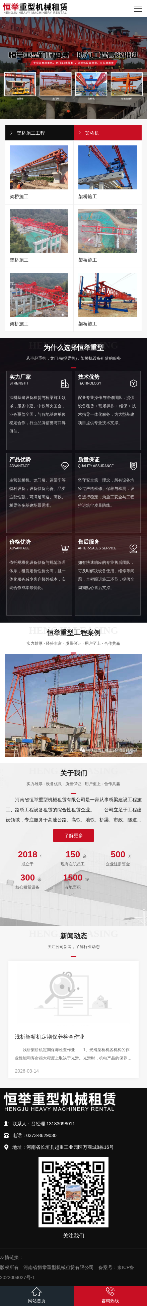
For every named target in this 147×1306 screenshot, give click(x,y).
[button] (68, 111)
